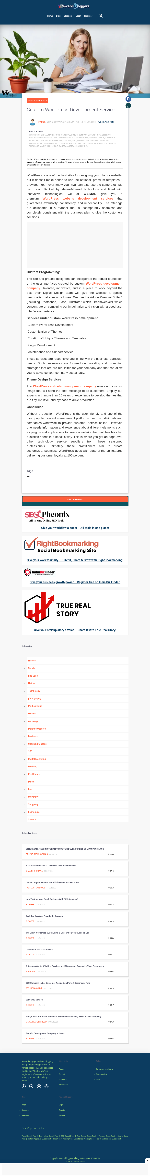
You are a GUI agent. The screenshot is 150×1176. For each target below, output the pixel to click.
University (33, 797)
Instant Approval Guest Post (39, 1139)
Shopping (33, 804)
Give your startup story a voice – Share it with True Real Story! (75, 630)
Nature (31, 683)
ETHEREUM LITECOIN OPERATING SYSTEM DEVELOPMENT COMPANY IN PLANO (65, 849)
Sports (31, 668)
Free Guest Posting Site (63, 1139)
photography (34, 698)
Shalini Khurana (34, 871)
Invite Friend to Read (75, 499)
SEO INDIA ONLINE (34, 988)
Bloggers (68, 16)
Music (31, 781)
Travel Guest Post (29, 1136)
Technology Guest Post (48, 1136)
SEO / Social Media (37, 100)
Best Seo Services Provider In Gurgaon (44, 916)
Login (78, 16)
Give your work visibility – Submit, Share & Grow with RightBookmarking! (75, 560)
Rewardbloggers (66, 1158)
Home (50, 16)
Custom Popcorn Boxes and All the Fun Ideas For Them (52, 882)
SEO (30, 751)
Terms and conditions (104, 1069)
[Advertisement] (75, 245)
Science (32, 819)
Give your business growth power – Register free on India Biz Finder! (75, 582)
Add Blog (25, 1115)
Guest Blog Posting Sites (84, 1139)
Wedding (32, 766)
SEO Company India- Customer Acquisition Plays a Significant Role (58, 983)
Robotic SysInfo (78, 1161)
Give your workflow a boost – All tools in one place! (75, 528)
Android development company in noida (45, 1033)
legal (98, 1079)
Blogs (24, 1105)
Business (33, 736)
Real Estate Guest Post (86, 1136)
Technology (34, 691)
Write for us (63, 1085)
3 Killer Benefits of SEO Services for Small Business (51, 865)
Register (88, 16)
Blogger (30, 904)
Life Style (33, 675)
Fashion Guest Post (107, 1136)
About (61, 1069)
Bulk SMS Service (34, 1000)
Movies (32, 713)
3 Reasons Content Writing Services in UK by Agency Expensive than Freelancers (65, 966)
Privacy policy (101, 1074)
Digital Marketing (37, 759)
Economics (34, 812)
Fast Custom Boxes (35, 888)
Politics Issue (35, 706)
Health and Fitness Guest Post (108, 1139)
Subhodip (30, 971)
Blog (58, 16)
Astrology (33, 721)
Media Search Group (36, 1022)
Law (30, 789)
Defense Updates (37, 728)
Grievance (63, 1079)
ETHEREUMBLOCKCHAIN (37, 854)
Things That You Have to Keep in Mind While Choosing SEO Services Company (63, 1016)
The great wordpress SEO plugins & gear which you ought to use (57, 933)
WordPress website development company (64, 386)
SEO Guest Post (67, 1136)
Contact (62, 1074)
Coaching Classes (37, 744)
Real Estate (34, 774)
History (32, 660)
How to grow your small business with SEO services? (52, 899)
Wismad (42, 122)
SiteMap (62, 1115)
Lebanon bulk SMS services (39, 949)
